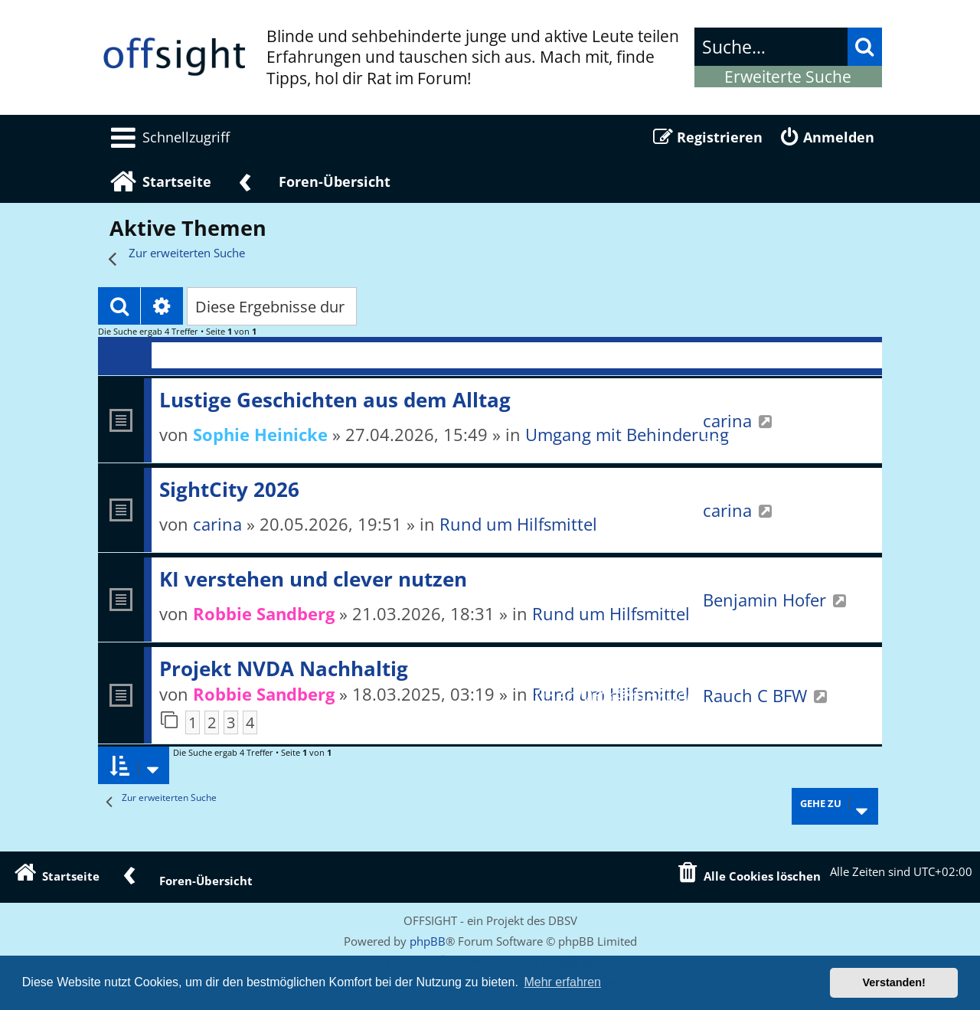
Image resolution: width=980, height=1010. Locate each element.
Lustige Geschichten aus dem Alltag (335, 399)
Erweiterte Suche (787, 76)
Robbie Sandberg (264, 613)
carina (727, 420)
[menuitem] (167, 137)
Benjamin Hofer (764, 599)
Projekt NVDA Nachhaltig (283, 668)
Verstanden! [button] (894, 982)
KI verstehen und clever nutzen (313, 579)
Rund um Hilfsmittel (518, 523)
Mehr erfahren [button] (562, 982)
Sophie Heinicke (260, 434)
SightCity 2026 (229, 489)
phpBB (428, 941)
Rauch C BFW (755, 695)
